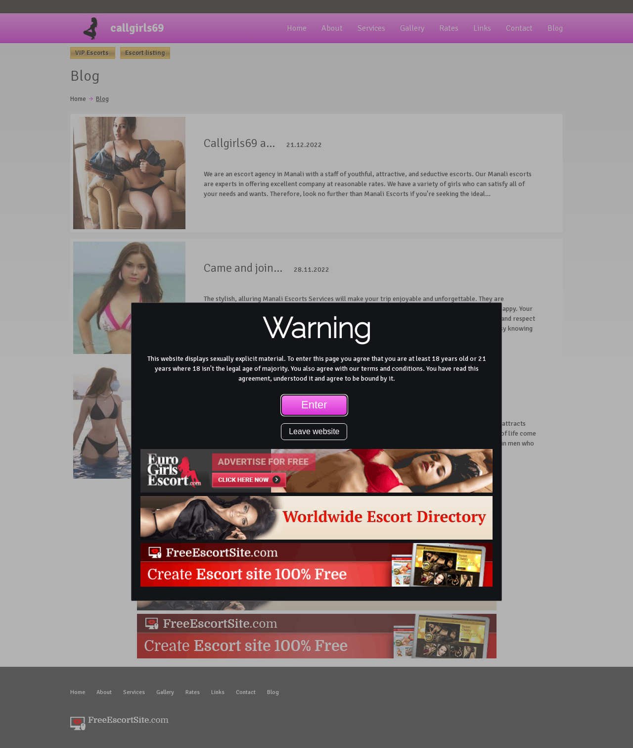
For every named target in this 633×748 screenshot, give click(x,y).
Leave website (314, 431)
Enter (314, 405)
